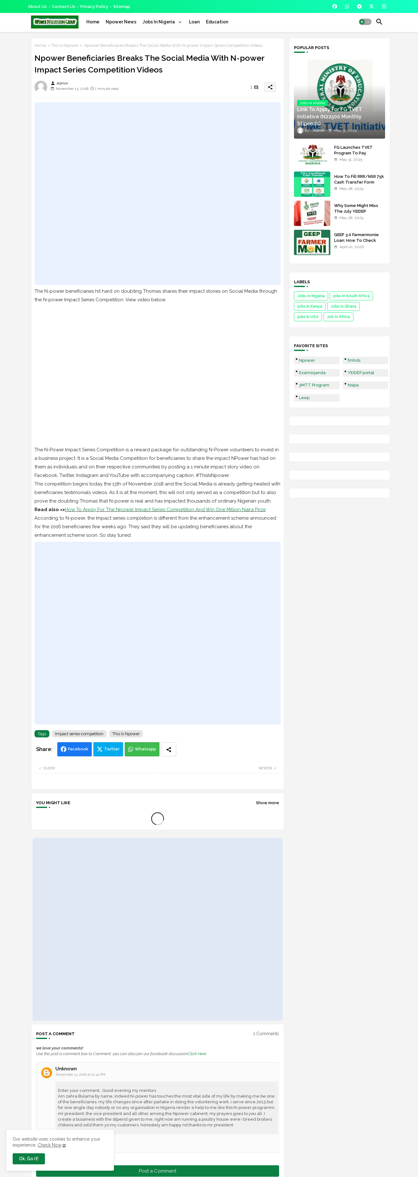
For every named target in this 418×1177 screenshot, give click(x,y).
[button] (365, 22)
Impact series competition (79, 733)
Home (92, 21)
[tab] (93, 22)
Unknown (66, 1069)
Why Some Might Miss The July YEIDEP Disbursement (356, 211)
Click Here (197, 1053)
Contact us (63, 6)
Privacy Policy (94, 6)
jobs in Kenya (309, 306)
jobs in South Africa (351, 296)
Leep (304, 397)
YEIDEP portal (361, 372)
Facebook (78, 749)
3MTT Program (314, 385)
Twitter (112, 749)
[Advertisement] (157, 193)
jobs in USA (307, 317)
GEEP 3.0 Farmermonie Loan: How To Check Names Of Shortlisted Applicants (356, 243)
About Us (37, 6)
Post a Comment (157, 1171)
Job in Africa (338, 317)
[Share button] (168, 749)
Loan (194, 21)
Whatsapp (145, 749)
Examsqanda (312, 372)
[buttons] (335, 6)
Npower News (121, 21)
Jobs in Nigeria (311, 296)
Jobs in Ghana (343, 306)
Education (217, 21)
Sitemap (121, 6)
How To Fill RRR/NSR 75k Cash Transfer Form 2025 (359, 182)
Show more (267, 802)
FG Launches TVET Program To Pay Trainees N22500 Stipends (353, 156)
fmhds (354, 360)
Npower (307, 360)
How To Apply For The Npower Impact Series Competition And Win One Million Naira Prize (165, 509)
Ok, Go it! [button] (29, 1158)
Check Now (49, 1145)
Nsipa (353, 385)
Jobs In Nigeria (159, 21)
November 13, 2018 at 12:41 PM (80, 1075)
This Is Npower (65, 45)
